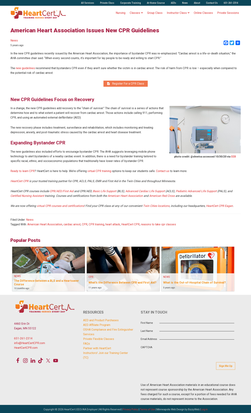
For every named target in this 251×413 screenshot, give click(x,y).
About (197, 2)
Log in (204, 408)
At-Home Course (156, 2)
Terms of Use (147, 408)
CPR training (96, 225)
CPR (84, 225)
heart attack (112, 225)
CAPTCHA (146, 348)
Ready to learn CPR (22, 171)
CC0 (233, 157)
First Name (147, 323)
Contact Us (212, 2)
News (185, 2)
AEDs (173, 2)
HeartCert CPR (130, 225)
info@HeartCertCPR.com (29, 344)
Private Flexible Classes (98, 339)
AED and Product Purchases (101, 321)
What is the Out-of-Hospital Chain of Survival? (194, 283)
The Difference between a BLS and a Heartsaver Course (46, 283)
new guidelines (25, 68)
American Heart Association (44, 225)
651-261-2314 (231, 2)
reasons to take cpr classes (158, 225)
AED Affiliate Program (96, 325)
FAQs (86, 344)
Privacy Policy (130, 408)
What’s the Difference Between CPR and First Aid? (122, 283)
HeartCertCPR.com (26, 348)
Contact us (162, 171)
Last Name (147, 331)
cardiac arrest (72, 225)
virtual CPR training (99, 171)
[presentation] (195, 350)
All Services (87, 2)
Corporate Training (130, 2)
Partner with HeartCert (97, 349)
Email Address (149, 339)
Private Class (107, 2)
